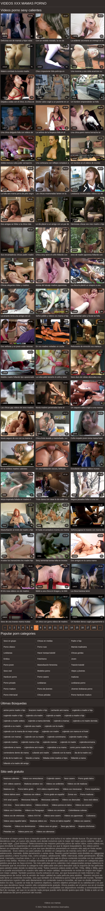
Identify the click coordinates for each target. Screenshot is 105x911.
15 (77, 627)
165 (94, 627)
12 (60, 627)
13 (66, 627)
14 (71, 627)
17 (88, 627)
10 (50, 627)
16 (82, 627)
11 (55, 627)
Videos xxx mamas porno (23, 3)
